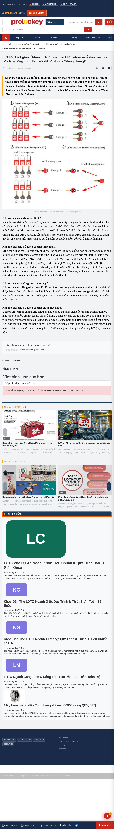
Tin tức (62, 745)
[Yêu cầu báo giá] (107, 816)
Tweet (17, 360)
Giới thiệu (63, 749)
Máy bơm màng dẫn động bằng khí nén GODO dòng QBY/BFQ (50, 705)
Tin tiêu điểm (13, 514)
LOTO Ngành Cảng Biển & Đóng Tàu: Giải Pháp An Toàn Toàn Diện (53, 677)
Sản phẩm (63, 738)
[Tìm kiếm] (98, 22)
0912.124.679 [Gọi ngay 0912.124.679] (9, 13)
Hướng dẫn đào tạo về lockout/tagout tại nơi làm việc (28, 497)
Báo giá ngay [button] (36, 13)
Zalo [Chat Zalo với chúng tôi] (22, 13)
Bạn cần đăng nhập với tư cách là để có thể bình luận (44, 390)
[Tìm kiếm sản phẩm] (79, 22)
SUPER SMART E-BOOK (69, 741)
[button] (109, 432)
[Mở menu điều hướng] (5, 22)
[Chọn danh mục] (55, 22)
